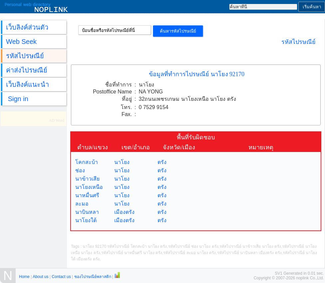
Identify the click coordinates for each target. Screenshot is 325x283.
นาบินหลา (87, 212)
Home (24, 276)
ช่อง (80, 170)
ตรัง (162, 162)
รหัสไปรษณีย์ (298, 42)
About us (40, 276)
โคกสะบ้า (86, 162)
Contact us (61, 276)
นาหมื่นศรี (87, 195)
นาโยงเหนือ (89, 187)
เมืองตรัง (124, 212)
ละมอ (82, 204)
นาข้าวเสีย (87, 179)
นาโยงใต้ (86, 220)
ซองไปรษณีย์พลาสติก (92, 276)
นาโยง (122, 162)
